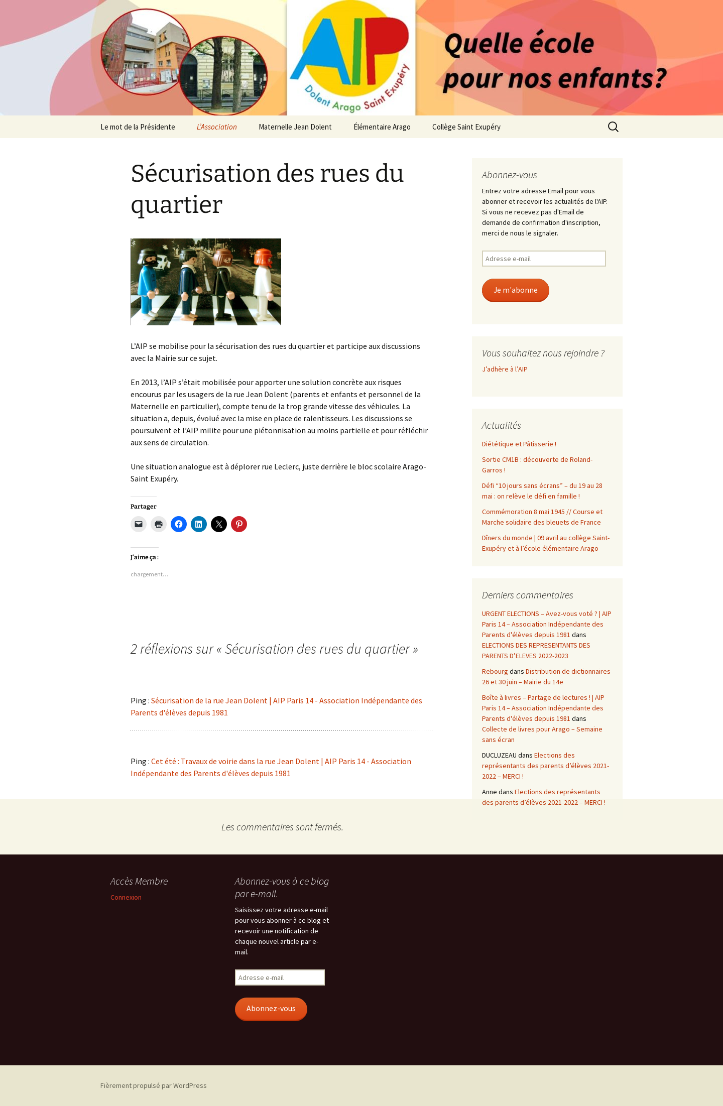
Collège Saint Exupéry (466, 127)
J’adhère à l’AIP (505, 369)
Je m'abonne (516, 290)
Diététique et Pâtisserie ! (519, 443)
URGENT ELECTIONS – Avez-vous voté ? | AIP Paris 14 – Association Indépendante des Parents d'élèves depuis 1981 (547, 624)
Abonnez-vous (271, 1008)
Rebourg (495, 671)
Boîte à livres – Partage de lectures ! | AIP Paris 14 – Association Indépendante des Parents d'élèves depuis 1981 (543, 708)
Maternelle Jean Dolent (295, 127)
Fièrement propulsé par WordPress (153, 1085)
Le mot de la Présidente (137, 127)
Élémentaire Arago (382, 127)
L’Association (217, 127)
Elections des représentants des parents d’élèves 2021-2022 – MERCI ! (545, 766)
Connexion (126, 897)
